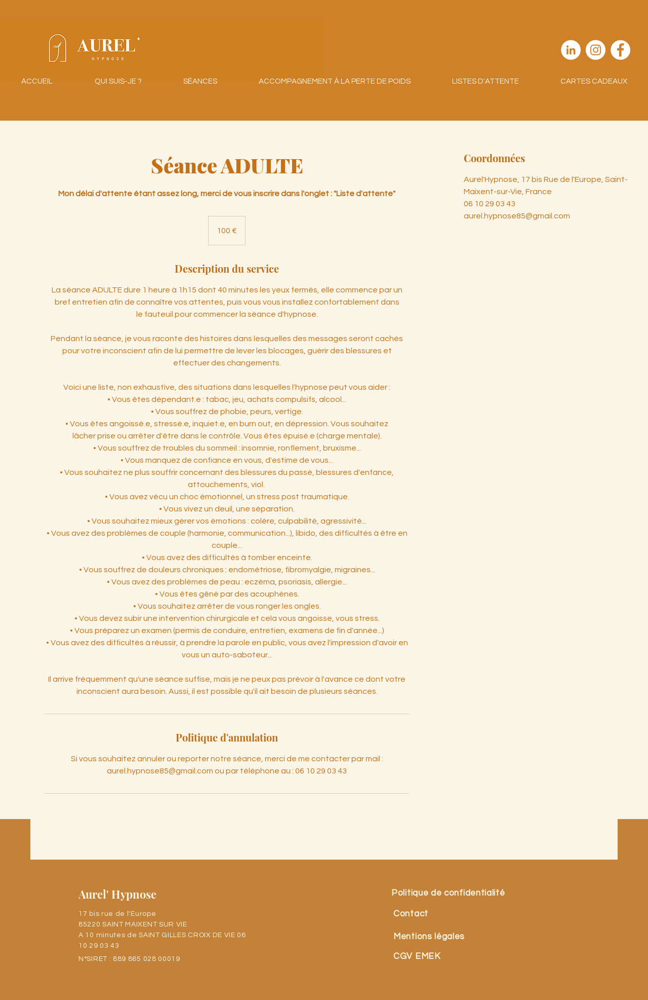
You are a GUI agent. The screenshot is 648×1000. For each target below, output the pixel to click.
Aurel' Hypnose (117, 894)
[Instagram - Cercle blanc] (595, 50)
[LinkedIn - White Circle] (571, 50)
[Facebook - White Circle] (620, 50)
